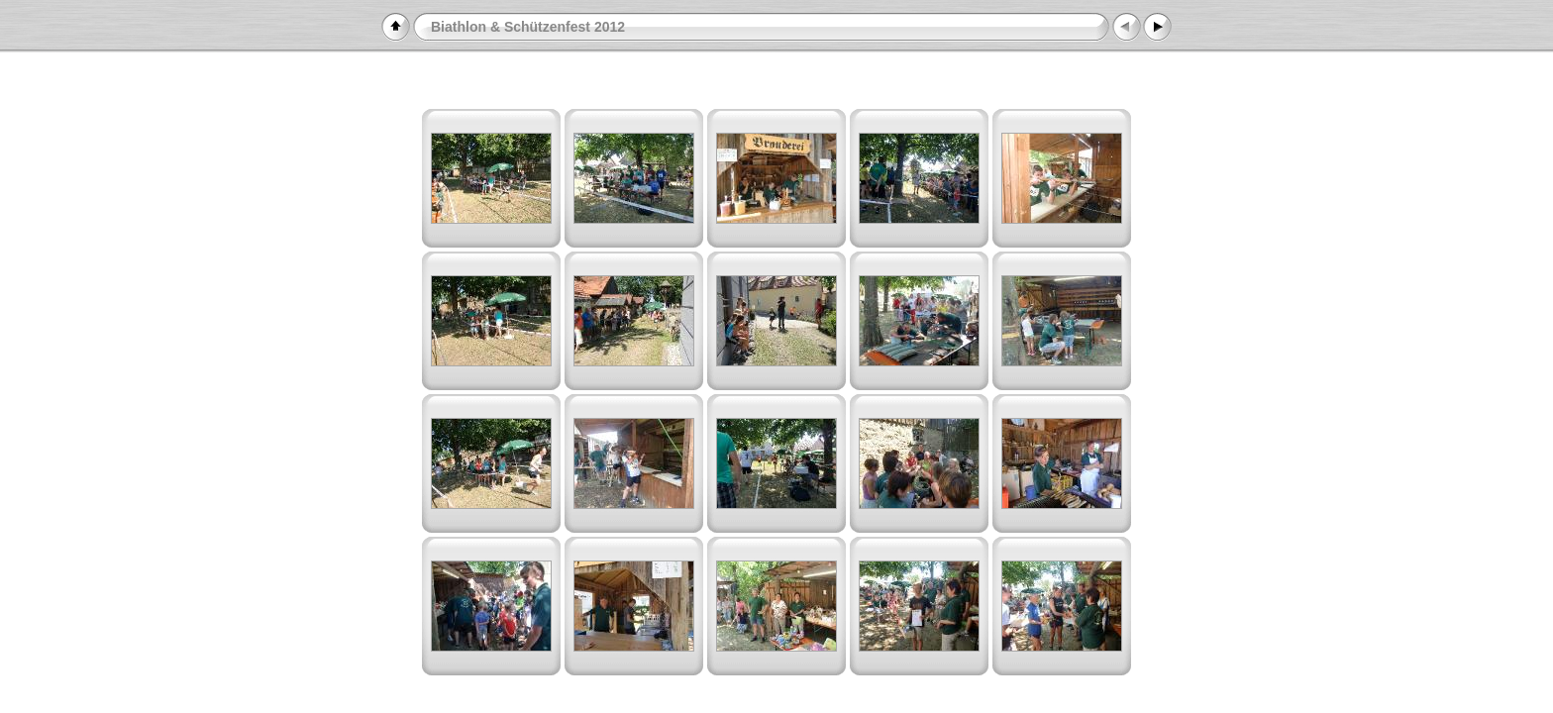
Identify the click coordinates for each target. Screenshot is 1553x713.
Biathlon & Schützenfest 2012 (528, 27)
